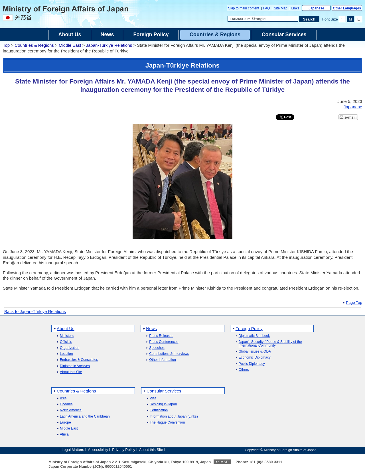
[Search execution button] (309, 19)
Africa (64, 434)
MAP (224, 462)
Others (244, 370)
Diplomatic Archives (75, 366)
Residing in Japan (163, 404)
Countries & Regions (34, 45)
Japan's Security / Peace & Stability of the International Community (270, 343)
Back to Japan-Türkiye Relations (35, 311)
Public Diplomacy (252, 364)
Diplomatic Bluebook (254, 336)
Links (295, 8)
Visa (153, 398)
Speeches (156, 348)
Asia (63, 398)
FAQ (266, 8)
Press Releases (161, 336)
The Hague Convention (167, 422)
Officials (66, 342)
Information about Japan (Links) (174, 416)
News (151, 328)
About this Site (71, 372)
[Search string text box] (263, 19)
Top (6, 45)
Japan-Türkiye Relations (109, 45)
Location (66, 354)
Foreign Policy (249, 328)
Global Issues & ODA (255, 351)
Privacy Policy (123, 449)
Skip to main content (243, 8)
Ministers (67, 336)
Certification (159, 410)
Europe (65, 422)
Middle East (70, 45)
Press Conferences (163, 342)
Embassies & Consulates (79, 360)
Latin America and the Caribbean (85, 416)
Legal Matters (73, 449)
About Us (65, 328)
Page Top (354, 303)
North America (71, 410)
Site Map (280, 8)
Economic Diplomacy (255, 357)
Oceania (66, 404)
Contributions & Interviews (169, 354)
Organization (69, 348)
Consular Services (164, 390)
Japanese (316, 8)
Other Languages (347, 8)
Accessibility (98, 449)
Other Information (162, 360)
